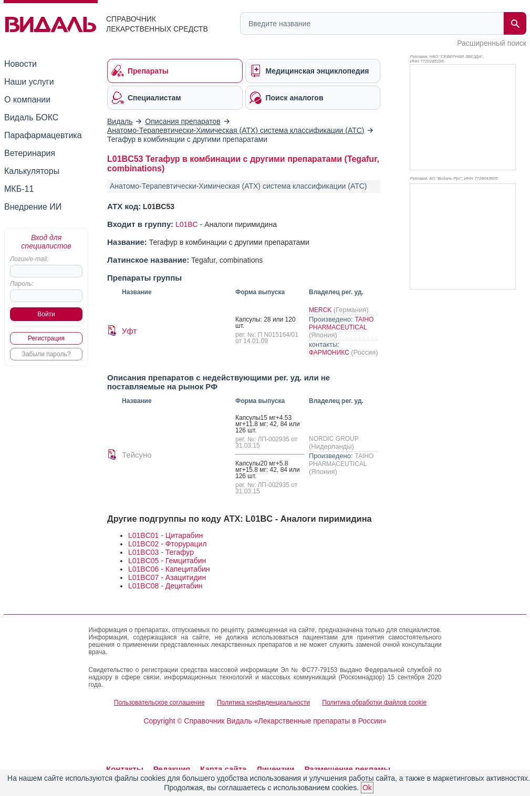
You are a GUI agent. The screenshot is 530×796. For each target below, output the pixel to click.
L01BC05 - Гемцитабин (167, 560)
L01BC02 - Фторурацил (167, 544)
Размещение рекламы (347, 768)
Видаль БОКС (31, 117)
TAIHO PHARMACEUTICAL (341, 323)
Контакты (124, 768)
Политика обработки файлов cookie (374, 702)
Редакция (172, 768)
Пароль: (22, 283)
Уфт (129, 330)
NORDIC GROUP (333, 438)
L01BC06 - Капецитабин (169, 569)
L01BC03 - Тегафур (161, 552)
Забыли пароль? (46, 354)
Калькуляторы (31, 171)
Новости (20, 63)
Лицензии (275, 768)
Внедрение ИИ (32, 206)
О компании (27, 99)
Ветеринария (29, 153)
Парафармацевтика (43, 135)
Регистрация (46, 338)
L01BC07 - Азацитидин (167, 577)
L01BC (186, 224)
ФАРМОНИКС (330, 352)
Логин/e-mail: (29, 259)
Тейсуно (137, 454)
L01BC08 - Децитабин (165, 586)
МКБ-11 (19, 188)
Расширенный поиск (491, 43)
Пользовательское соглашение (159, 702)
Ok (367, 787)
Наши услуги (29, 81)
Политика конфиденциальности (263, 702)
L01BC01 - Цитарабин (165, 535)
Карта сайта (223, 768)
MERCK (321, 310)
